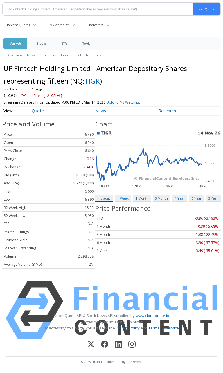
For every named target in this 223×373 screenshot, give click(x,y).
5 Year (213, 198)
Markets (15, 43)
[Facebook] (105, 344)
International (71, 55)
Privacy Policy (128, 328)
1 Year (180, 198)
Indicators (95, 25)
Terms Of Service (163, 328)
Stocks (41, 43)
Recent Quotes (18, 25)
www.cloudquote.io (152, 315)
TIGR (92, 81)
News (31, 55)
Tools (86, 43)
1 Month (142, 198)
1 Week (123, 198)
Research (167, 110)
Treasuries (93, 55)
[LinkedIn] (118, 344)
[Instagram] (132, 344)
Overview (15, 55)
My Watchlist (59, 25)
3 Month (161, 198)
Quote (38, 110)
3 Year (197, 198)
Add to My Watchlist (123, 102)
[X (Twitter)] (91, 344)
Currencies (47, 55)
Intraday (104, 198)
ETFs (64, 43)
